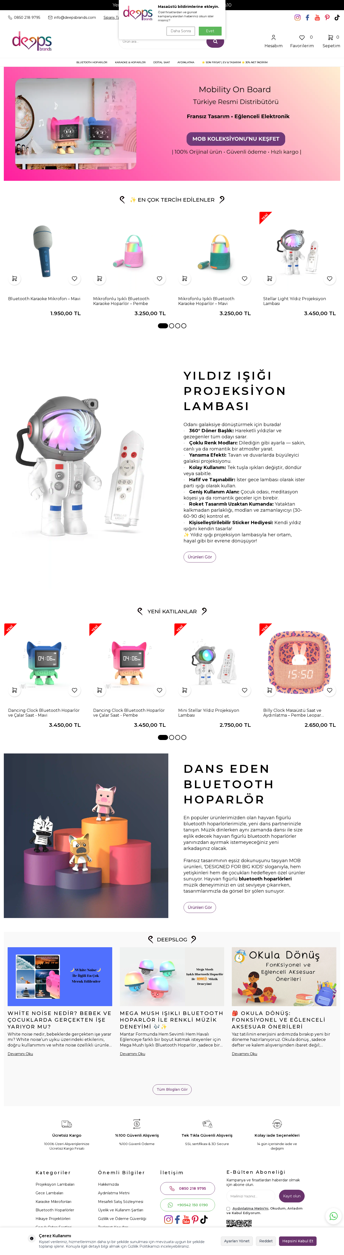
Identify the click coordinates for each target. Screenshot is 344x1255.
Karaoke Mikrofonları (53, 1201)
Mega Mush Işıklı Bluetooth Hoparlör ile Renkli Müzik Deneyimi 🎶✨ (172, 1020)
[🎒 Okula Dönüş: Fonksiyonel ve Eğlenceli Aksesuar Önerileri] (284, 976)
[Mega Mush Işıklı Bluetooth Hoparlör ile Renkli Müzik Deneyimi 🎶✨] (172, 976)
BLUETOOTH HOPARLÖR (91, 62)
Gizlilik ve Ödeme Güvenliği (122, 1218)
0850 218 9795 (187, 1188)
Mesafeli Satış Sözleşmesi (120, 1201)
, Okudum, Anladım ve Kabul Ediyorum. (264, 1210)
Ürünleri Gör (200, 557)
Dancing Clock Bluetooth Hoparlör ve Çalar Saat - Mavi (44, 713)
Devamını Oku (20, 1054)
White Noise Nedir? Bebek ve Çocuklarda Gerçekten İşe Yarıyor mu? (60, 1020)
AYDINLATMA (185, 62)
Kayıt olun (292, 1196)
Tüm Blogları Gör (172, 1089)
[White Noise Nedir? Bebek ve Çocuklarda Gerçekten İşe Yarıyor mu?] (60, 976)
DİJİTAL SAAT (161, 62)
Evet (210, 31)
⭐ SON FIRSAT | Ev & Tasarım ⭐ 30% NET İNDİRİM (235, 62)
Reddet (266, 1241)
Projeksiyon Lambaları (55, 1184)
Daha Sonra (181, 31)
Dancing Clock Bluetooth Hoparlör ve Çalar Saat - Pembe (129, 713)
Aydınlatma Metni (113, 1193)
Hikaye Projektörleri (53, 1218)
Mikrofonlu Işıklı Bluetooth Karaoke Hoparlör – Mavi (206, 301)
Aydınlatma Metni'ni (250, 1208)
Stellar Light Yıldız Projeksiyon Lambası (294, 301)
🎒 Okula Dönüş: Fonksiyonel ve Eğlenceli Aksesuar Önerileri (279, 1020)
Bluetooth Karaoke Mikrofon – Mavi (44, 298)
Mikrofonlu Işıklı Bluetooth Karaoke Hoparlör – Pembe (121, 301)
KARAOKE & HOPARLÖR (130, 62)
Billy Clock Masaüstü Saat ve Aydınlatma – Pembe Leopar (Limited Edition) (292, 713)
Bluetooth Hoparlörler (55, 1210)
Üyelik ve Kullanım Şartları (120, 1210)
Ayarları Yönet (237, 1241)
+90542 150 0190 (187, 1205)
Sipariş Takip (114, 17)
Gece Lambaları (49, 1193)
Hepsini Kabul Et (297, 1241)
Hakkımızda (108, 1184)
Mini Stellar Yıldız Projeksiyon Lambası (208, 713)
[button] (163, 325)
